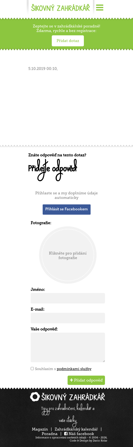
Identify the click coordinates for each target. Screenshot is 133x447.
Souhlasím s (63, 369)
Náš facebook (79, 433)
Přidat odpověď (86, 380)
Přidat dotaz (68, 40)
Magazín (40, 429)
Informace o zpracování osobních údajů (60, 437)
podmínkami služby (74, 369)
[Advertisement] (67, 109)
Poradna (50, 433)
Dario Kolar (100, 440)
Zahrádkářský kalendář (76, 429)
